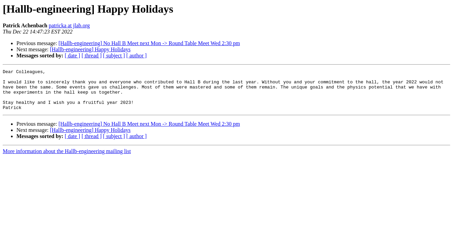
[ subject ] (114, 55)
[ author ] (136, 55)
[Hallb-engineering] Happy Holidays (90, 49)
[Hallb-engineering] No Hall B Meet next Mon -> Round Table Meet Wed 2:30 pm (149, 43)
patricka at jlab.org (69, 25)
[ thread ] (91, 55)
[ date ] (72, 55)
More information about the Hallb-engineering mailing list (67, 159)
